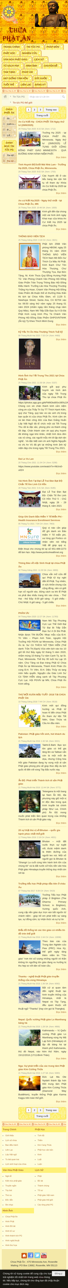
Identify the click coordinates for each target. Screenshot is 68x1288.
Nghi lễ (8, 1176)
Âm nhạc (9, 1205)
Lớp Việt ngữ (11, 1154)
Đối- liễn (9, 1200)
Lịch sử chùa (11, 1140)
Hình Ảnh (8, 1210)
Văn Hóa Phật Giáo (13, 1170)
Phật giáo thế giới (45, 1200)
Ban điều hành (11, 1145)
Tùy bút (8, 1190)
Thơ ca (8, 1195)
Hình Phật (9, 1221)
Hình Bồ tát (10, 1226)
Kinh (40, 1154)
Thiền (40, 1140)
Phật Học (40, 1129)
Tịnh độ (41, 1135)
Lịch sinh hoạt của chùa (15, 1164)
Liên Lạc (9, 1150)
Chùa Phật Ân (11, 1216)
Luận (40, 1164)
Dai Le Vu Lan (26, 459)
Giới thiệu (9, 1135)
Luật (39, 1159)
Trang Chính (9, 1129)
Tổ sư (40, 1190)
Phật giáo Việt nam (46, 1195)
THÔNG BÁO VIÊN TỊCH (31, 236)
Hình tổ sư (10, 1231)
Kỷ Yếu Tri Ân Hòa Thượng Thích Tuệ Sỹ (40, 332)
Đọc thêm (61, 157)
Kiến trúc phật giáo (13, 1181)
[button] (13, 47)
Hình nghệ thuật (12, 1240)
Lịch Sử (39, 1170)
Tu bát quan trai (12, 1159)
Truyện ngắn (10, 1186)
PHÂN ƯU (23, 613)
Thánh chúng (43, 1186)
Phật (40, 1176)
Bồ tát (40, 1181)
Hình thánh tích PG (13, 1236)
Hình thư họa (11, 1245)
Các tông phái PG (45, 1205)
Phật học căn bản (45, 1150)
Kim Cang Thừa (44, 1145)
